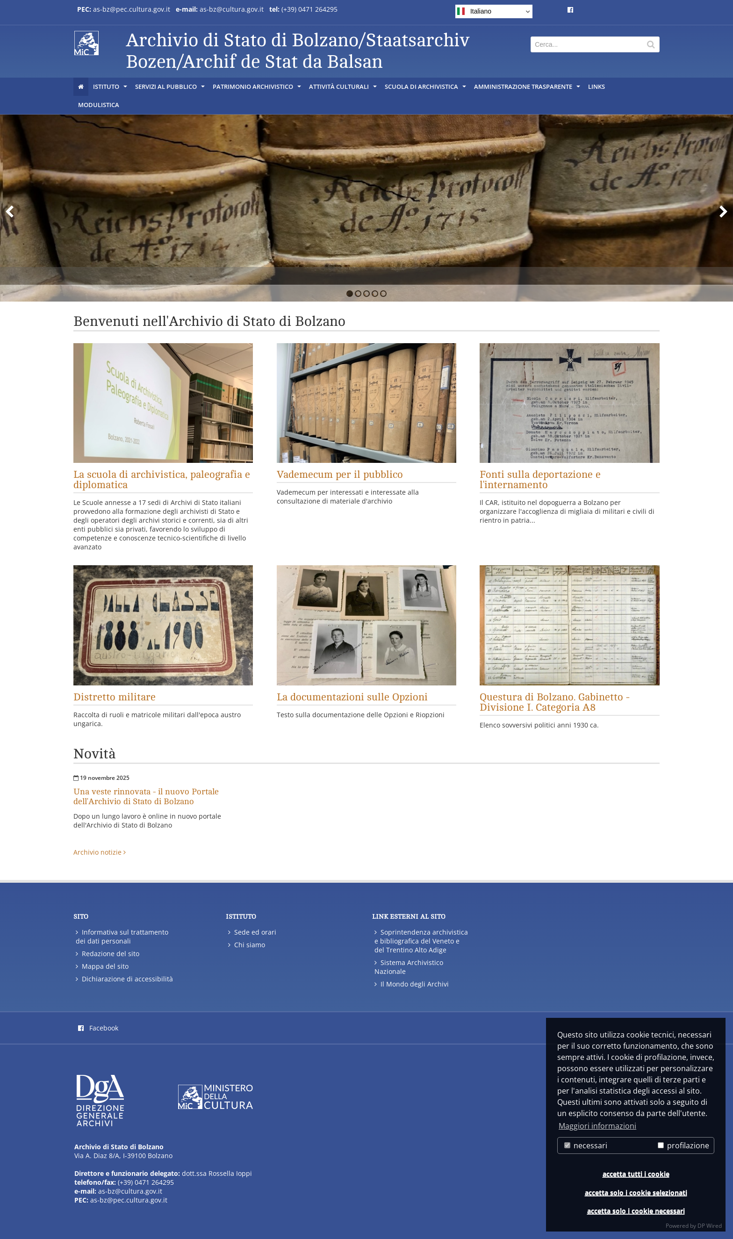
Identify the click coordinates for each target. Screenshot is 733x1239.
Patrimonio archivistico (257, 88)
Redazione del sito (107, 953)
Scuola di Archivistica (426, 88)
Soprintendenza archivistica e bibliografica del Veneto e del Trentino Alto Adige (421, 941)
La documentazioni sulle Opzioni (352, 697)
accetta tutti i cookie (636, 1173)
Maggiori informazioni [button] (597, 1126)
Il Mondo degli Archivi (411, 984)
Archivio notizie (99, 852)
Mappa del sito (102, 966)
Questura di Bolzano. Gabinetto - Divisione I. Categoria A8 (555, 702)
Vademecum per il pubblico (340, 474)
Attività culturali (343, 88)
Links (596, 86)
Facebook (98, 1027)
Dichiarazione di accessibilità (124, 978)
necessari (585, 1145)
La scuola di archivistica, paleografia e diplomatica (161, 479)
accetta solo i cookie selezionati (636, 1192)
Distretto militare (114, 697)
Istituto (111, 88)
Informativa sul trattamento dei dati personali (122, 936)
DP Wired (709, 1226)
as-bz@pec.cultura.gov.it (131, 9)
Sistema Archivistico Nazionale (408, 967)
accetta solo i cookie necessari (636, 1210)
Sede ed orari (252, 932)
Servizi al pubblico (170, 88)
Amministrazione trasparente (528, 88)
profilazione (683, 1145)
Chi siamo (246, 944)
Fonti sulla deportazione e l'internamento (540, 479)
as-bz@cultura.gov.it (232, 9)
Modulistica (98, 105)
